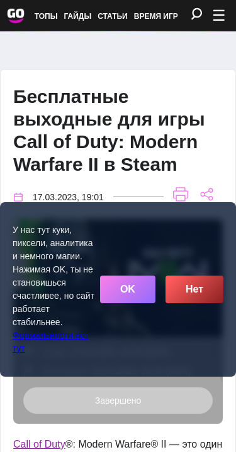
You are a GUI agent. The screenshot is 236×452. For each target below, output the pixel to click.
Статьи (113, 16)
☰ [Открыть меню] (219, 15)
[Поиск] (197, 14)
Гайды (78, 16)
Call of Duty (39, 444)
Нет (194, 289)
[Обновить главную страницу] (15, 15)
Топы (46, 16)
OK (127, 289)
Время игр (156, 16)
